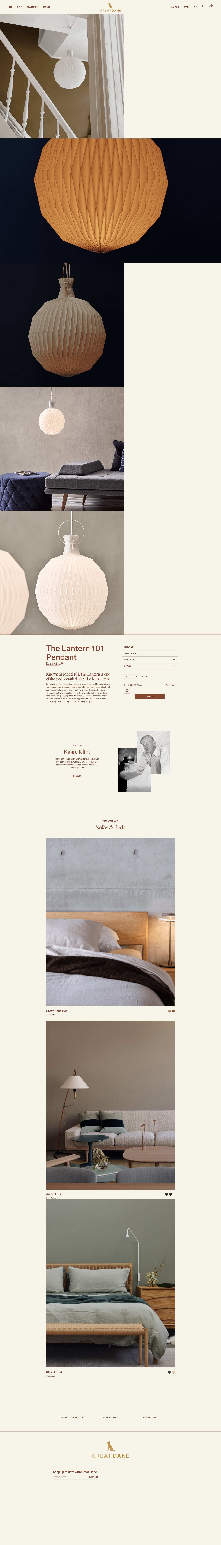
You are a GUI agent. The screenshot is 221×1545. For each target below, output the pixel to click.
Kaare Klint (52, 663)
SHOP (19, 7)
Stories (46, 7)
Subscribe (93, 1477)
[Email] (75, 1477)
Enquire (150, 696)
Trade (186, 7)
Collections (32, 7)
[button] (149, 647)
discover (77, 776)
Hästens (175, 7)
